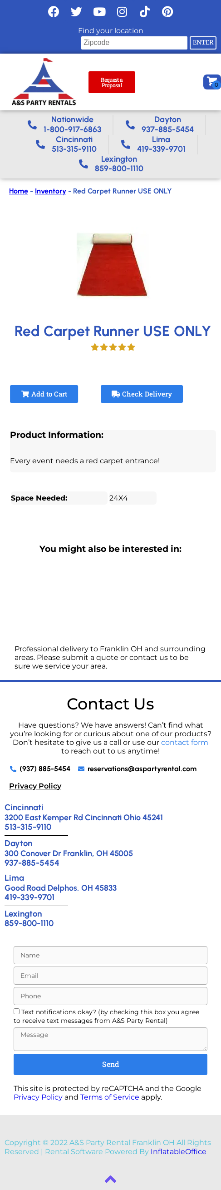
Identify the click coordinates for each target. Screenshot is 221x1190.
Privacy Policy (35, 786)
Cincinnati (24, 807)
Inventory (50, 191)
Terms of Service (109, 1097)
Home (18, 191)
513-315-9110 (28, 827)
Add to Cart (44, 393)
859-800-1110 (29, 923)
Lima (14, 878)
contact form (184, 742)
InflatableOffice (178, 1151)
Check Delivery (142, 393)
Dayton (18, 843)
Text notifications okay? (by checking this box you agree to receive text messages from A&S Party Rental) (106, 1016)
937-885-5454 (32, 863)
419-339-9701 (29, 897)
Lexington (23, 913)
